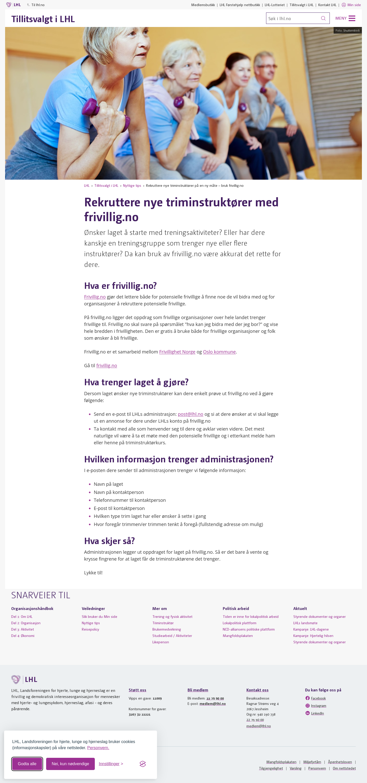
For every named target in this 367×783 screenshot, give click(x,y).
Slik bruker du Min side (99, 616)
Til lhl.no (36, 4)
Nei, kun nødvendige (70, 764)
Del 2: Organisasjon (26, 622)
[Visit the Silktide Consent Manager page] (143, 764)
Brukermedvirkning (166, 629)
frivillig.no (106, 365)
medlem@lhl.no (213, 703)
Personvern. (98, 748)
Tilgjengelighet (271, 768)
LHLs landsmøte (305, 622)
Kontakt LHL (327, 4)
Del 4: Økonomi (22, 635)
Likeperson (160, 641)
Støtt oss (137, 689)
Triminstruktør (163, 622)
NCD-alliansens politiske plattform (249, 629)
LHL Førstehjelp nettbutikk (240, 4)
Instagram (315, 705)
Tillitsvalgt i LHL (301, 4)
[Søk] (298, 18)
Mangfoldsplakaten (238, 635)
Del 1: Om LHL (21, 616)
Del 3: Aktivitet (22, 629)
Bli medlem (198, 689)
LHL (86, 185)
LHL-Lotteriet (275, 4)
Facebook (315, 698)
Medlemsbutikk (203, 4)
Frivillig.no (95, 297)
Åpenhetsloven (340, 761)
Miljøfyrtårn (312, 761)
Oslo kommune (219, 352)
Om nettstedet (344, 768)
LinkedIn (314, 713)
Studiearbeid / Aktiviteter (172, 635)
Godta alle (27, 764)
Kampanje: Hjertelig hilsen (313, 635)
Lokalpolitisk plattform (239, 622)
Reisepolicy (90, 629)
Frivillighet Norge (177, 352)
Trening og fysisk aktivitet (172, 616)
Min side (351, 4)
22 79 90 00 (215, 698)
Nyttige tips (132, 185)
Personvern (317, 768)
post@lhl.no (190, 414)
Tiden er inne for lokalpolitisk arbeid (251, 616)
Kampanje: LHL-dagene (311, 629)
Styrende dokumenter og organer (319, 616)
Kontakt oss (257, 689)
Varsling (296, 768)
